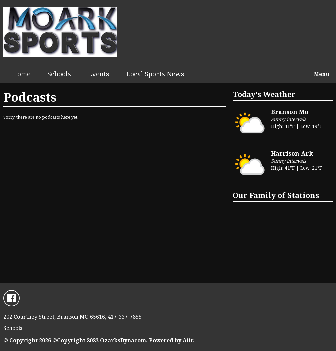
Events (98, 73)
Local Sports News (155, 73)
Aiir (188, 340)
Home (21, 73)
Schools (59, 73)
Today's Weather (264, 94)
